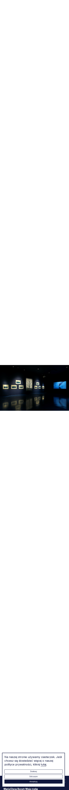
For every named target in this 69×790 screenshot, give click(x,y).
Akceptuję (33, 782)
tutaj (43, 764)
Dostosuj (33, 771)
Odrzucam (33, 776)
